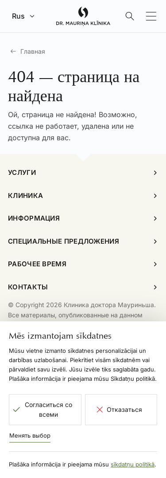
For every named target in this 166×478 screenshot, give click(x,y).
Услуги (22, 172)
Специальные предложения (63, 241)
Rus (18, 16)
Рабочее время (37, 264)
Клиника (25, 195)
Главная (32, 51)
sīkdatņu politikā (132, 464)
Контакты (28, 287)
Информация (34, 218)
